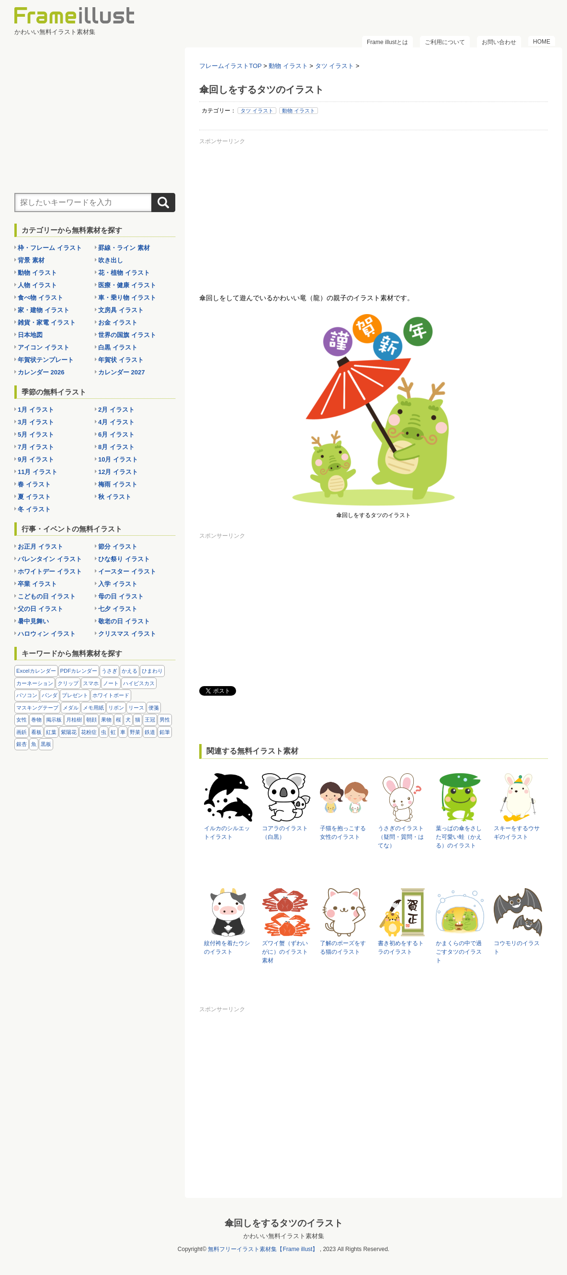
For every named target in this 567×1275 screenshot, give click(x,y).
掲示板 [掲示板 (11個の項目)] (54, 719)
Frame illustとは (387, 42)
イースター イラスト (127, 571)
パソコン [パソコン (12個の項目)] (26, 695)
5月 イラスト (36, 434)
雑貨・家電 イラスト (47, 322)
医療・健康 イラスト (127, 285)
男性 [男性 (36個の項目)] (164, 719)
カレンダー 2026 (41, 372)
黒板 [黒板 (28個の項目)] (46, 744)
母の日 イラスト (121, 596)
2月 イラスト (116, 409)
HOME (541, 41)
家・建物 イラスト (43, 310)
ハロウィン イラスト (47, 633)
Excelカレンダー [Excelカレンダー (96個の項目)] (36, 671)
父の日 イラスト (40, 608)
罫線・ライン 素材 (124, 247)
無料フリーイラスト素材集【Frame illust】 (263, 1249)
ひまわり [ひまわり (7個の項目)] (152, 671)
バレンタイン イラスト (50, 559)
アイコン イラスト (43, 347)
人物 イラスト (37, 285)
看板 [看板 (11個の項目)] (36, 732)
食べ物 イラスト (40, 297)
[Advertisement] (373, 215)
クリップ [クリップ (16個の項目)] (68, 683)
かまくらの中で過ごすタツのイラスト (459, 952)
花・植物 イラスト (124, 272)
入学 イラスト (117, 583)
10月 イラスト (118, 459)
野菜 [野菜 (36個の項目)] (135, 732)
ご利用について (445, 42)
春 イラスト (34, 484)
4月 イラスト (116, 422)
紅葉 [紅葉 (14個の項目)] (51, 732)
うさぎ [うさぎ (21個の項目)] (109, 671)
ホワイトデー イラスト (50, 571)
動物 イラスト (298, 110)
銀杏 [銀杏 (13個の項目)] (21, 744)
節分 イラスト (117, 546)
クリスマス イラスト (127, 633)
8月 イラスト (116, 447)
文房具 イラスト (121, 310)
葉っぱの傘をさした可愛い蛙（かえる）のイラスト (459, 837)
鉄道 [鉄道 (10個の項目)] (150, 732)
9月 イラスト (36, 459)
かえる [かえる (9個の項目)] (129, 671)
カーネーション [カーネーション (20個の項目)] (34, 683)
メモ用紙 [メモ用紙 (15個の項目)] (93, 708)
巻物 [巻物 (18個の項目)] (36, 719)
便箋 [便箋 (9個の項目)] (153, 708)
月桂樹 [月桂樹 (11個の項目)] (74, 719)
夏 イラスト (34, 496)
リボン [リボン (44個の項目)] (116, 708)
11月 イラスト (37, 471)
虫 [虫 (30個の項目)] (103, 732)
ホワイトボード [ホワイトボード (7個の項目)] (110, 695)
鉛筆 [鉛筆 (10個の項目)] (164, 732)
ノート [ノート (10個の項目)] (111, 683)
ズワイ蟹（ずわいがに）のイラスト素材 (285, 952)
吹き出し (110, 260)
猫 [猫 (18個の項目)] (137, 719)
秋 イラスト (114, 496)
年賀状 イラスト (121, 359)
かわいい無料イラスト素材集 (283, 1236)
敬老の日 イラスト (124, 621)
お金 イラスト (117, 322)
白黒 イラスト (117, 347)
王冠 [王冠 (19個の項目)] (150, 719)
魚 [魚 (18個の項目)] (33, 744)
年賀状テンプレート (46, 359)
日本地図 (30, 334)
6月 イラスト (116, 434)
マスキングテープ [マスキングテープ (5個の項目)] (37, 708)
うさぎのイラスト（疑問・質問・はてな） (401, 837)
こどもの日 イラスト (47, 596)
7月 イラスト (36, 447)
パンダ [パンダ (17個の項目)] (49, 695)
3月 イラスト (36, 422)
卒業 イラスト (37, 583)
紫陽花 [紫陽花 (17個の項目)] (69, 732)
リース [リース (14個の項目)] (136, 708)
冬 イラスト (34, 509)
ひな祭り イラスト (124, 559)
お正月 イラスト (40, 546)
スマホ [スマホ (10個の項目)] (91, 683)
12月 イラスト (118, 471)
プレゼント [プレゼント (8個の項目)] (75, 695)
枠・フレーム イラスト (50, 247)
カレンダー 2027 (121, 372)
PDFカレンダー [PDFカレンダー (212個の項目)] (79, 671)
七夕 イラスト (117, 608)
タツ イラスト (256, 110)
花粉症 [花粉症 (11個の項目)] (89, 732)
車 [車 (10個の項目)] (122, 732)
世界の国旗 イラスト (127, 334)
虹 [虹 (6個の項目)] (113, 732)
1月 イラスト (36, 409)
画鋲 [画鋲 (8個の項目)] (21, 732)
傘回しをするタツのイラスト (284, 1223)
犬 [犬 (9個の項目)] (128, 719)
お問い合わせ (499, 42)
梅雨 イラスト (117, 484)
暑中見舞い (33, 621)
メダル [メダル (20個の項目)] (71, 708)
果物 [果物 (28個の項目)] (106, 719)
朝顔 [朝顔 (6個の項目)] (91, 719)
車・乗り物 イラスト (127, 297)
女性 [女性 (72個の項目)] (21, 719)
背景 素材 (31, 260)
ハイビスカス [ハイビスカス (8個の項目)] (139, 683)
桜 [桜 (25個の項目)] (118, 719)
